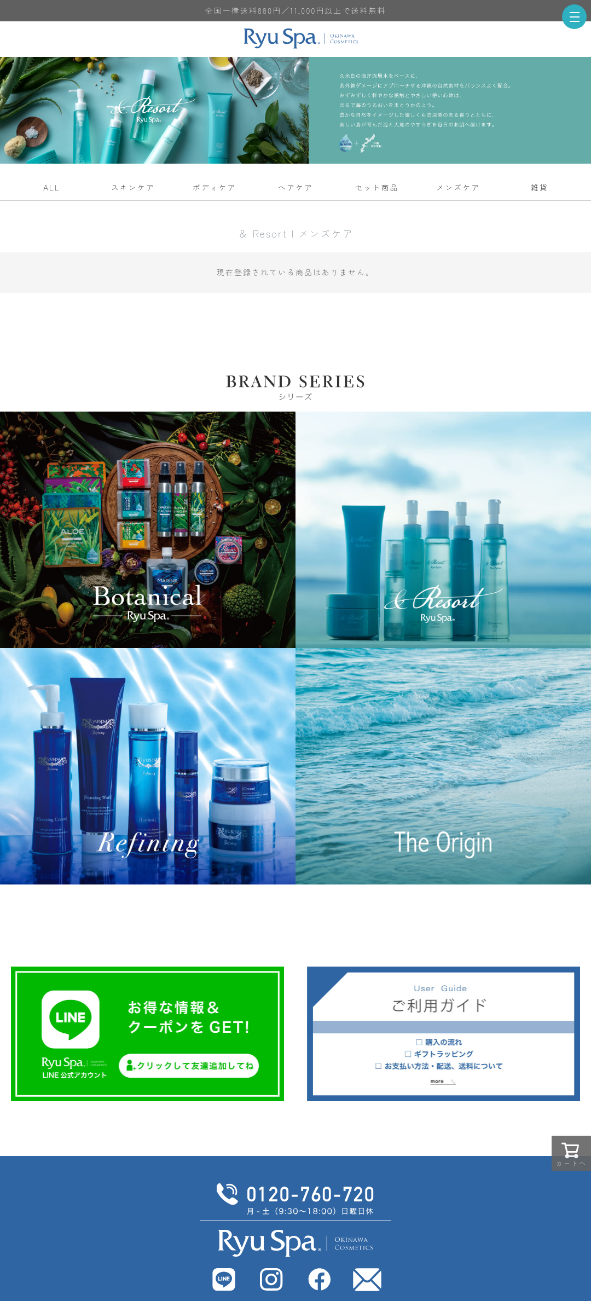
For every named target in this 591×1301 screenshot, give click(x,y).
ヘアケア (295, 187)
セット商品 (377, 187)
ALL (51, 187)
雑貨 (539, 187)
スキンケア (133, 187)
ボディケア (214, 187)
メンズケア (458, 187)
